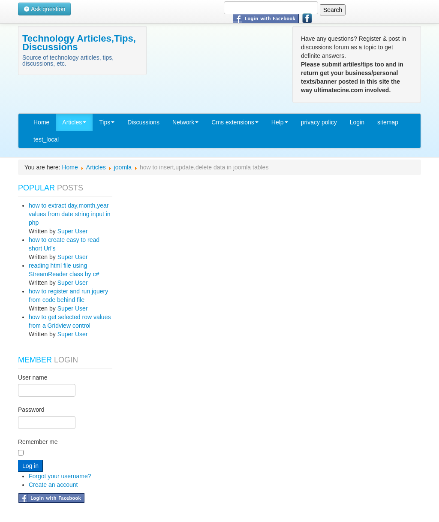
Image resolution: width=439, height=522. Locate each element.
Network (185, 122)
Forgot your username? (60, 476)
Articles (74, 122)
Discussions (143, 122)
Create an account (53, 484)
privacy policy (319, 122)
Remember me (38, 441)
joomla (123, 167)
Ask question (44, 9)
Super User (72, 231)
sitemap (387, 122)
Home (41, 122)
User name (32, 377)
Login (357, 122)
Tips (106, 122)
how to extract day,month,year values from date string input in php (70, 214)
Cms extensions (235, 122)
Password (31, 409)
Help (279, 122)
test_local (46, 139)
